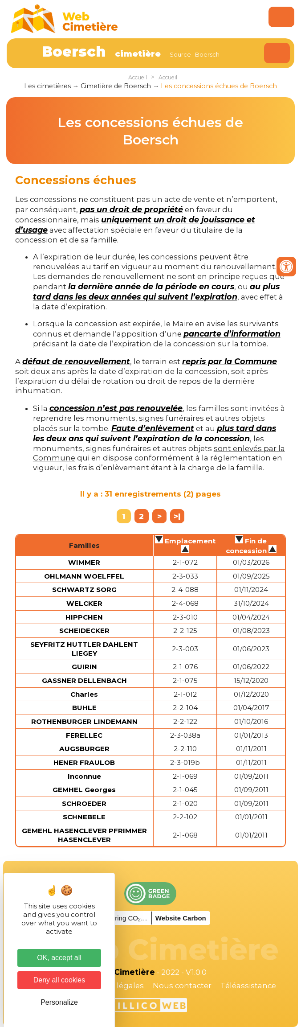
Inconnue (84, 776)
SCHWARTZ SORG (84, 589)
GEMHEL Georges (84, 789)
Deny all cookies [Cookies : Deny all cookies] (59, 980)
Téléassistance (248, 985)
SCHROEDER (84, 803)
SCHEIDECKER (84, 630)
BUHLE (84, 707)
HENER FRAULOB (84, 762)
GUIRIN (84, 666)
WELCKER (84, 603)
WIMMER (84, 562)
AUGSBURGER (84, 748)
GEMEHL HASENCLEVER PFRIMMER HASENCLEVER (84, 835)
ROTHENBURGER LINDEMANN (84, 721)
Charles (84, 694)
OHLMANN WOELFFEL (84, 576)
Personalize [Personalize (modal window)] (59, 1002)
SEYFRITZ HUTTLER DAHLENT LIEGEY (84, 648)
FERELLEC (84, 735)
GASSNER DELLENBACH (84, 680)
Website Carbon (180, 918)
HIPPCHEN (84, 617)
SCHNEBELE (84, 817)
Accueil (137, 77)
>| (177, 516)
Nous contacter (182, 985)
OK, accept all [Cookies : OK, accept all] (59, 957)
